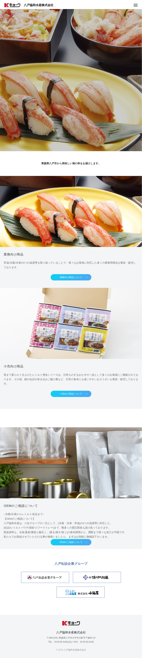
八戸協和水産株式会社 (28, 5)
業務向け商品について (71, 277)
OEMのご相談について (71, 542)
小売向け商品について (71, 394)
